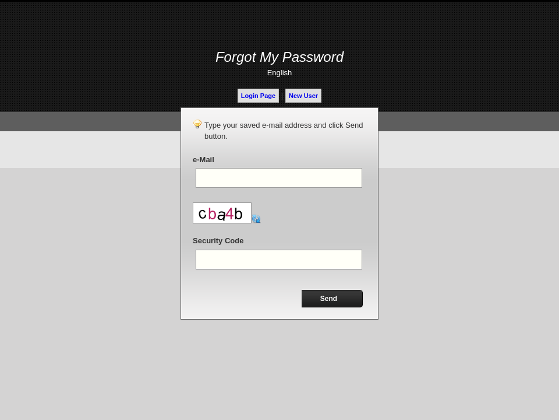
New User (303, 95)
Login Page (258, 95)
